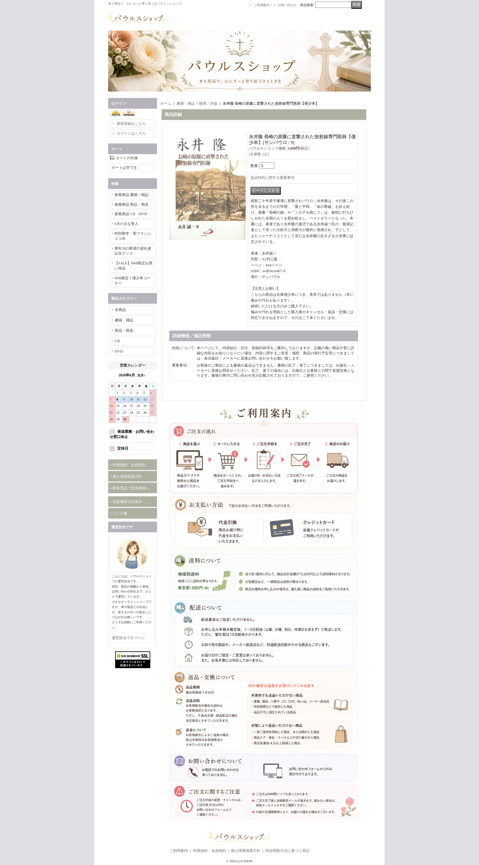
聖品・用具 (124, 330)
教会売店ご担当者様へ (131, 488)
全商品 (120, 310)
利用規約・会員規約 (209, 851)
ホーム (165, 103)
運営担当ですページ (128, 638)
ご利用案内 (261, 5)
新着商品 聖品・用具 (131, 204)
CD (117, 341)
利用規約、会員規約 (129, 465)
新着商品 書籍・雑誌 (131, 195)
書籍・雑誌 (124, 320)
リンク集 (120, 513)
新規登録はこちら (131, 123)
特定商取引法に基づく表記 (287, 851)
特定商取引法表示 (127, 502)
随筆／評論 (208, 103)
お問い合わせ (287, 5)
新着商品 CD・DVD (131, 214)
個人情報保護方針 (127, 476)
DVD (119, 351)
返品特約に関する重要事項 (272, 178)
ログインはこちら (131, 133)
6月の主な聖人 (126, 224)
